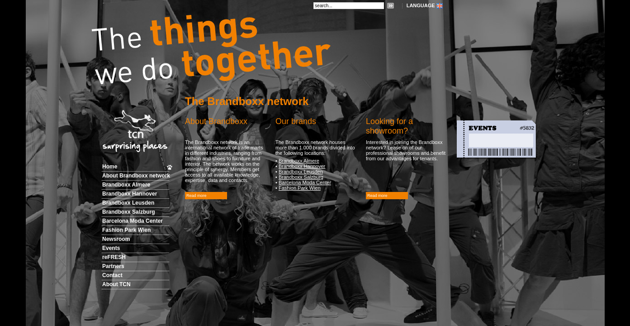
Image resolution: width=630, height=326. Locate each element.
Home (109, 166)
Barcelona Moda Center (132, 221)
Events (111, 248)
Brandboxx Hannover (129, 194)
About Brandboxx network (136, 176)
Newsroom (116, 239)
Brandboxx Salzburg (128, 212)
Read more (196, 195)
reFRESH (114, 257)
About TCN (116, 284)
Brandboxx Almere (126, 185)
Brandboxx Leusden (128, 203)
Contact (112, 275)
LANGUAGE (421, 5)
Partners (113, 266)
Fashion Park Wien (126, 230)
